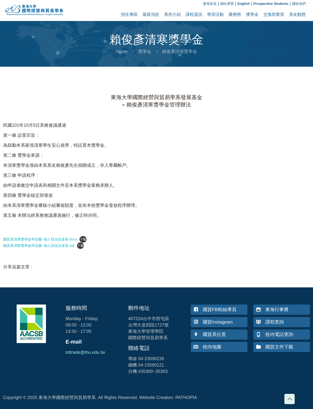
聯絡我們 (299, 4)
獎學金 (252, 14)
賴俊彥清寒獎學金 (179, 51)
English (243, 4)
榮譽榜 (235, 14)
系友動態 (297, 14)
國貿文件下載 (274, 346)
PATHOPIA (186, 397)
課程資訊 (194, 14)
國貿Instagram (213, 322)
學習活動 (215, 14)
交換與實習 (273, 14)
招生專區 (129, 14)
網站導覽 (227, 4)
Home (122, 51)
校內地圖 (207, 346)
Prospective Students (270, 4)
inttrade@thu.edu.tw (85, 352)
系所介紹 (172, 14)
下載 (83, 239)
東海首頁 (210, 4)
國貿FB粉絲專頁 (214, 309)
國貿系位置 (209, 334)
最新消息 (151, 14)
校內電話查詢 (274, 334)
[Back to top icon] (289, 399)
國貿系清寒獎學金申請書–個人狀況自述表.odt (38, 246)
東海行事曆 (272, 309)
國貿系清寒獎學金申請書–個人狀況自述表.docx (40, 239)
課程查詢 (270, 322)
